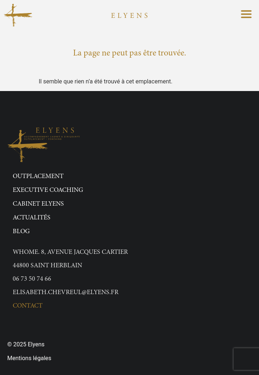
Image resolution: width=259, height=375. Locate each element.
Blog (21, 231)
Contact (28, 306)
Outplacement (38, 176)
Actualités (31, 218)
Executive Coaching (48, 190)
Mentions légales (29, 358)
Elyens (36, 344)
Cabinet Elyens (38, 204)
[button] (246, 15)
